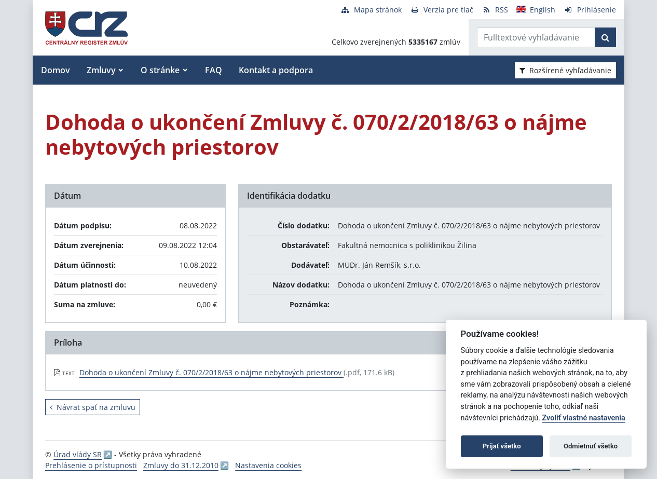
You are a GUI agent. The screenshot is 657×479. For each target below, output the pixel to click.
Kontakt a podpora (276, 70)
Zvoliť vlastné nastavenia (583, 418)
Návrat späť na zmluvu (92, 407)
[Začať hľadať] (605, 37)
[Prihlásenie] (590, 10)
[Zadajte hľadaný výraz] (536, 37)
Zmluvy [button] (101, 70)
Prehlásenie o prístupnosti (91, 465)
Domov (55, 70)
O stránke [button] (160, 70)
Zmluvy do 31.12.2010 (180, 465)
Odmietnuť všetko (591, 446)
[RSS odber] (495, 10)
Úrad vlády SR (77, 454)
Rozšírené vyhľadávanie (565, 70)
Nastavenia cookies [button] (268, 465)
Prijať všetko (502, 446)
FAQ (213, 70)
